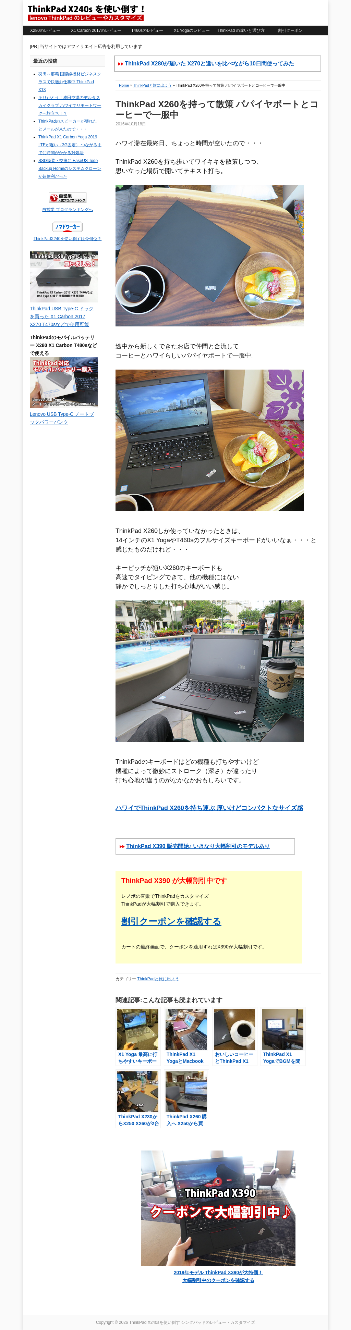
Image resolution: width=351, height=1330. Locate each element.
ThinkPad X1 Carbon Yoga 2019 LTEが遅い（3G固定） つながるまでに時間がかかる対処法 (69, 145)
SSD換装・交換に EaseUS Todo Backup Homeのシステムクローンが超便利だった (69, 168)
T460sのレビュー (147, 30)
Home (124, 85)
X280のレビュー (45, 30)
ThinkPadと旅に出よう (152, 85)
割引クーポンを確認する (171, 921)
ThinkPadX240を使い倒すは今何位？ (68, 238)
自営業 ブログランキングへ (67, 209)
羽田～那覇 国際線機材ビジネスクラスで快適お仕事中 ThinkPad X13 (69, 82)
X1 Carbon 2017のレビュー (96, 30)
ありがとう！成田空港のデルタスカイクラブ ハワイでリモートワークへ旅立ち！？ (69, 105)
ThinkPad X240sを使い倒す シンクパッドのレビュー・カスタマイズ (85, 12)
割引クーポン (290, 30)
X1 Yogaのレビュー (192, 30)
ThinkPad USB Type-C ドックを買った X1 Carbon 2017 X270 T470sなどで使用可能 (62, 316)
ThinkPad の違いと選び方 (241, 30)
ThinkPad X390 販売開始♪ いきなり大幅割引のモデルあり (198, 846)
